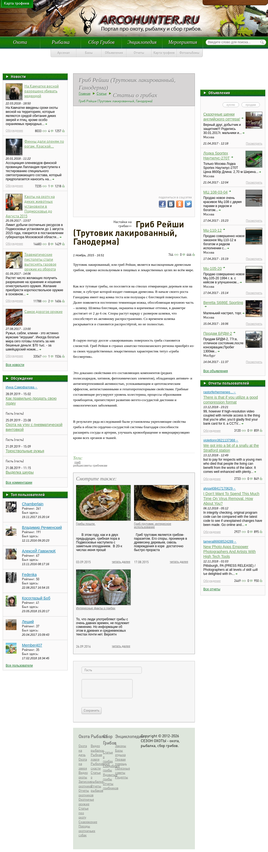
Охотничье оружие (84, 801)
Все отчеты (211, 589)
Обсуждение (14, 130)
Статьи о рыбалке (96, 777)
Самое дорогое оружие (43, 311)
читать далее (121, 561)
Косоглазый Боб (36, 598)
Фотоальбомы (189, 53)
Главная (84, 93)
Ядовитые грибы (108, 777)
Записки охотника (84, 783)
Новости (18, 76)
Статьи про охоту (84, 812)
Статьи (102, 93)
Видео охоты (83, 775)
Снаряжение (84, 822)
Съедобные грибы (108, 768)
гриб (77, 462)
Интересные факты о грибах (95, 608)
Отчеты (139, 53)
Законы (120, 746)
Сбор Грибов (101, 42)
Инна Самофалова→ (22, 387)
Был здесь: (30, 512)
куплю (231, 104)
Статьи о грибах (108, 756)
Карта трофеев (164, 53)
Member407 (32, 645)
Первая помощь (120, 761)
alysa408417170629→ (219, 488)
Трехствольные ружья (25, 451)
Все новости (15, 365)
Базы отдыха (120, 752)
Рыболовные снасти (96, 766)
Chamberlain (32, 504)
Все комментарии (19, 482)
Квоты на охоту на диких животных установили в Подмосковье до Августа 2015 (30, 206)
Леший (28, 622)
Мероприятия (182, 42)
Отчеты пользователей (228, 383)
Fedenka (29, 574)
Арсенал (63, 53)
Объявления (114, 53)
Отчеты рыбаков (96, 788)
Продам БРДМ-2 (217, 333)
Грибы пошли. (85, 523)
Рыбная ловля (96, 757)
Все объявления (215, 371)
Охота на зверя (83, 763)
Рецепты (120, 777)
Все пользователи (19, 665)
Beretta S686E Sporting (223, 302)
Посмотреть (254, 143)
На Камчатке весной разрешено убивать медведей (41, 90)
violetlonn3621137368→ (220, 440)
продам (251, 104)
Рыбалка (61, 42)
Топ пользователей (28, 494)
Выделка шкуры (20, 472)
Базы (89, 53)
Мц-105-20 (212, 268)
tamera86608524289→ (220, 541)
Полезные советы (120, 770)
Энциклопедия (142, 42)
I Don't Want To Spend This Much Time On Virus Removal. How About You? (231, 498)
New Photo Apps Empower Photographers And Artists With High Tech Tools (229, 552)
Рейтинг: (29, 508)
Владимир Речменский (42, 527)
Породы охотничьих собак (84, 830)
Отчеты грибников (108, 786)
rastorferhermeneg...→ (219, 392)
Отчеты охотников (84, 792)
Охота (20, 42)
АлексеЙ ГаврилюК (39, 551)
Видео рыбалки (96, 748)
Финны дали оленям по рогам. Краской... (44, 143)
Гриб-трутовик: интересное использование (152, 525)
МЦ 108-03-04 (215, 192)
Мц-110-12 (212, 230)
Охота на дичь (83, 750)
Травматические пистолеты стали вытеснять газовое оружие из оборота (40, 261)
